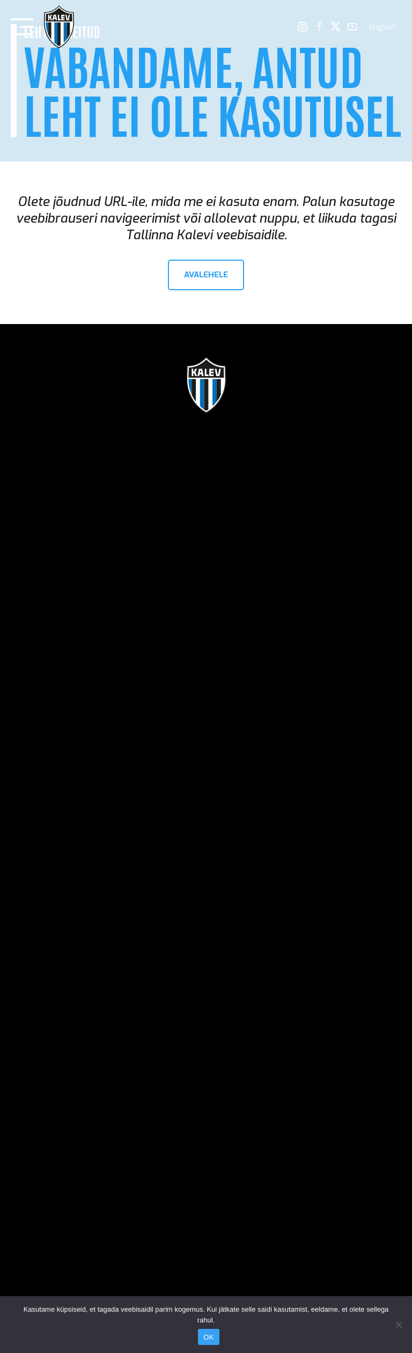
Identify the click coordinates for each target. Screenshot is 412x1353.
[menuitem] (382, 27)
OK (208, 1337)
